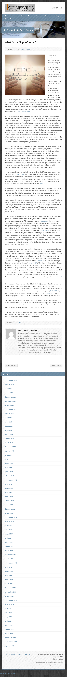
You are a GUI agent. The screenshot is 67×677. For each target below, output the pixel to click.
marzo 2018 (9, 497)
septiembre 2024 (11, 380)
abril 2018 (8, 492)
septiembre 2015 (11, 600)
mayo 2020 (8, 426)
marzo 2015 (9, 625)
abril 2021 (8, 389)
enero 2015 (9, 633)
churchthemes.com (57, 665)
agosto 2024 (9, 385)
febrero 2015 (9, 629)
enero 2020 (9, 443)
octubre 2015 (9, 596)
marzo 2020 (9, 434)
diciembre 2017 (10, 509)
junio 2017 (8, 530)
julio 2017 (8, 526)
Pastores (39, 16)
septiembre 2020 (11, 409)
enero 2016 (9, 584)
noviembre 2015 (10, 592)
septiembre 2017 (11, 517)
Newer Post (11, 366)
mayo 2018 (8, 488)
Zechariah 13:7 (32, 263)
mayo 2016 (8, 571)
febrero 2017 (9, 546)
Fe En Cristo (17, 323)
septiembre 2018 (11, 480)
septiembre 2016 (11, 563)
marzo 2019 (9, 472)
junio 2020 (8, 422)
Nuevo (30, 16)
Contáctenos (10, 19)
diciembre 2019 (10, 447)
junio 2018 (8, 484)
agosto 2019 (9, 451)
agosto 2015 (9, 604)
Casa (6, 16)
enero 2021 (9, 393)
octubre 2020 (9, 405)
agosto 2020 (9, 414)
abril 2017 (8, 538)
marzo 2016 (9, 580)
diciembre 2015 (10, 588)
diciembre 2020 (10, 397)
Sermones (49, 16)
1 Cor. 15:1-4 (19, 174)
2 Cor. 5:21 (40, 261)
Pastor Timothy (25, 49)
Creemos (14, 16)
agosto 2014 (9, 646)
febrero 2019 (9, 476)
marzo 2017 (9, 542)
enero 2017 (9, 550)
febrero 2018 (9, 501)
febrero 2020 (9, 439)
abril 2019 (8, 468)
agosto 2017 (9, 521)
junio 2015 (8, 613)
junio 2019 (8, 459)
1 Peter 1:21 (51, 293)
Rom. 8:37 (43, 184)
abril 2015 (8, 621)
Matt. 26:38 (44, 221)
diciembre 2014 (10, 638)
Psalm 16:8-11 (54, 291)
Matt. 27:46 (45, 230)
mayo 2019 (8, 463)
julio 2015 (8, 609)
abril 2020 (8, 430)
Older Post (56, 366)
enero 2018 (9, 505)
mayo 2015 (8, 617)
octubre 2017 (9, 513)
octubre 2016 (9, 559)
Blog (57, 16)
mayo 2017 (8, 534)
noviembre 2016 (10, 555)
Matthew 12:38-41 (24, 111)
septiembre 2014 (11, 642)
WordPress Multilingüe (7, 673)
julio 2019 (8, 455)
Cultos (23, 16)
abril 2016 (8, 575)
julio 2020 (8, 418)
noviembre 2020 (10, 401)
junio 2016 (8, 567)
